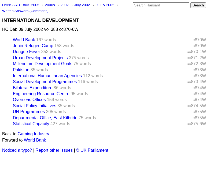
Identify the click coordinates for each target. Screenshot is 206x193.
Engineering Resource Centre (41, 93)
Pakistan (21, 70)
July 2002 (82, 5)
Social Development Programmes (45, 81)
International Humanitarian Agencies (47, 75)
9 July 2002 (105, 5)
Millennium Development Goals (42, 63)
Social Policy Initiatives (34, 105)
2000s (50, 5)
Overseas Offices (29, 99)
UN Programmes (29, 111)
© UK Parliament (92, 150)
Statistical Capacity (31, 123)
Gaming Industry (33, 134)
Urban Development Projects (40, 57)
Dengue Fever (26, 51)
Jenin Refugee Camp (33, 45)
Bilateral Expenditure (33, 88)
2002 (65, 5)
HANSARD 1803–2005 (20, 5)
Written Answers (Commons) (25, 11)
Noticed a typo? (17, 150)
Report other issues (54, 150)
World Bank (24, 40)
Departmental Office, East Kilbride (45, 118)
